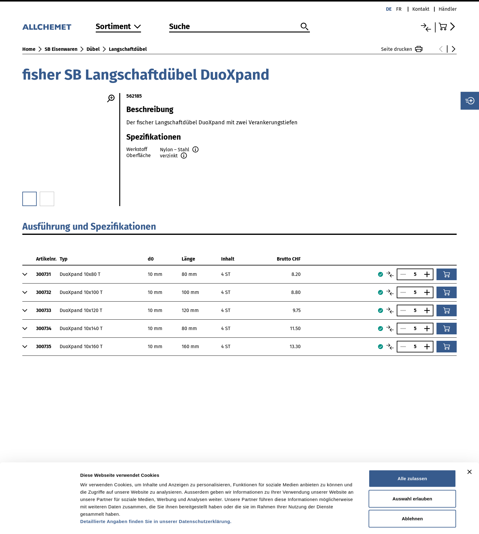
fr (399, 9)
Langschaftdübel (128, 49)
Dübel (93, 49)
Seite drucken (401, 49)
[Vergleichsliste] (426, 27)
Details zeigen (325, 522)
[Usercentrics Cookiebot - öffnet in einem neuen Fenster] (39, 522)
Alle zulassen (412, 459)
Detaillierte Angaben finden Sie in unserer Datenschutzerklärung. (156, 502)
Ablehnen (412, 499)
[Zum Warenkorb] (448, 26)
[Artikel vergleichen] (390, 274)
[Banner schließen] (469, 452)
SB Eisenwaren (61, 49)
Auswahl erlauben (412, 479)
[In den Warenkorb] (446, 274)
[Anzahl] (415, 274)
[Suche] (239, 26)
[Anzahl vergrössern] (428, 274)
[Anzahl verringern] (401, 274)
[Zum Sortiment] (118, 27)
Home (28, 49)
